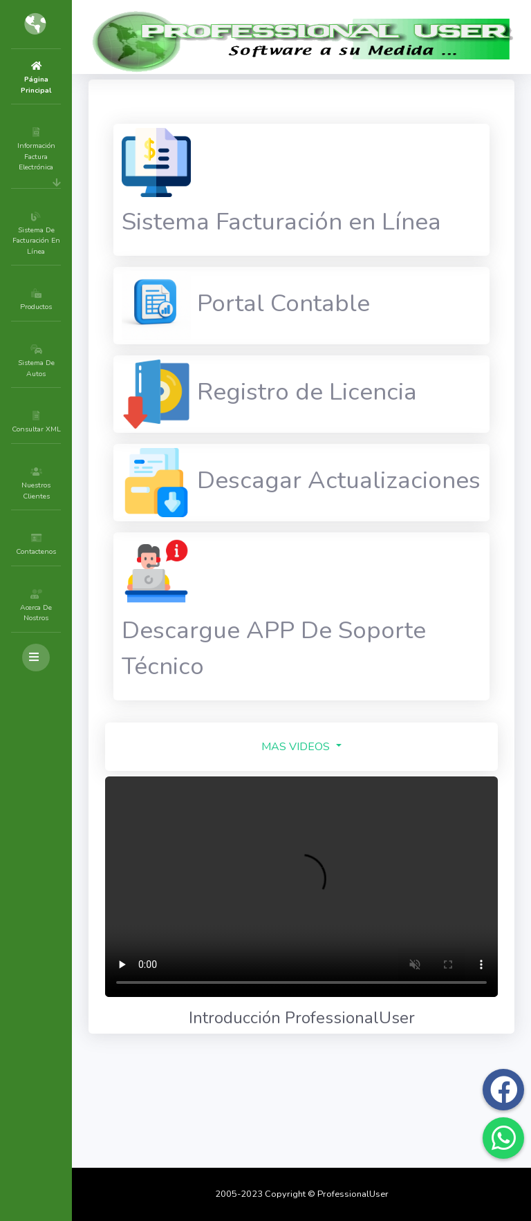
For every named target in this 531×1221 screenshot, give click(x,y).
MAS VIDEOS (338, 927)
